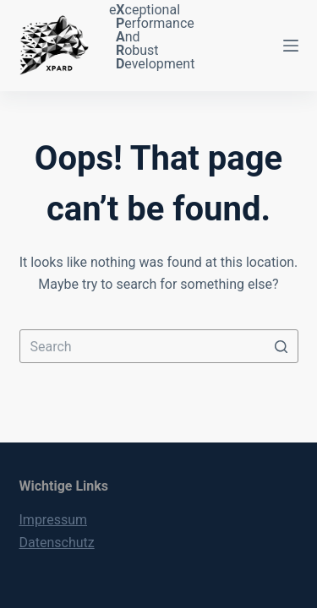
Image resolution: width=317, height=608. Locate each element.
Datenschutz (57, 543)
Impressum (53, 520)
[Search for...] (158, 346)
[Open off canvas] (290, 45)
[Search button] (281, 346)
